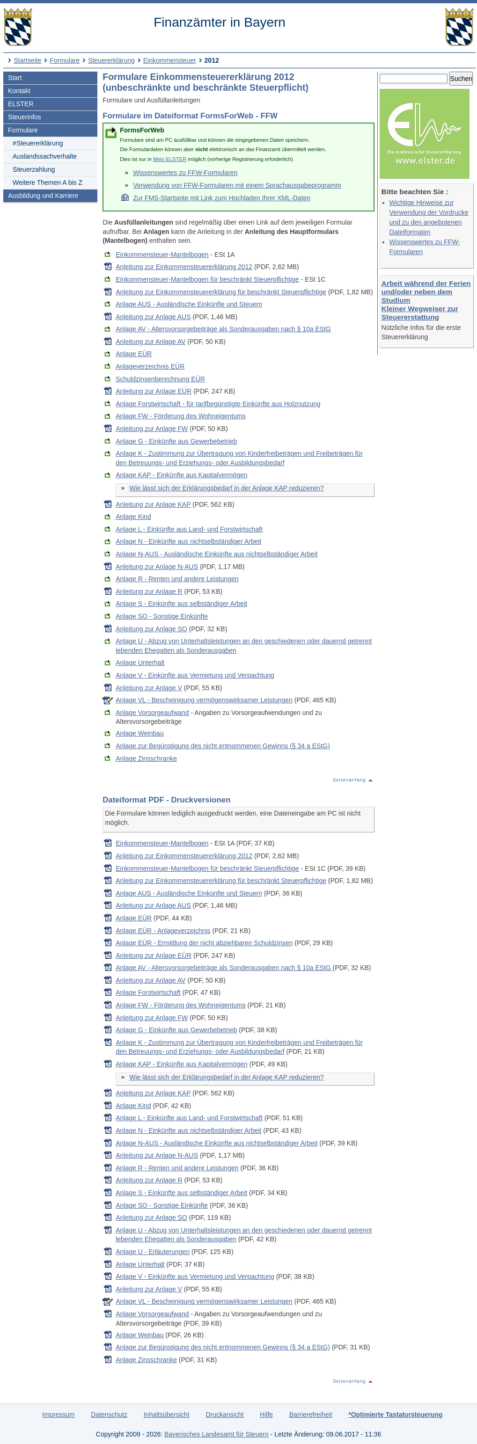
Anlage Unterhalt (140, 662)
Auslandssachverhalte (45, 156)
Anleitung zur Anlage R (149, 591)
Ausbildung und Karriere (43, 195)
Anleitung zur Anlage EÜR (153, 391)
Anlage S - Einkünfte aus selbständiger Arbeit (181, 603)
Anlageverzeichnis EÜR (150, 366)
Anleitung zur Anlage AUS (153, 317)
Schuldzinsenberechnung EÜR (160, 379)
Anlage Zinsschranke (146, 758)
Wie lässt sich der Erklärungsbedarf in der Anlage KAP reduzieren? (226, 488)
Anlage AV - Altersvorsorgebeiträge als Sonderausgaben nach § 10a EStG (223, 329)
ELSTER (20, 104)
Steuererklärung (111, 60)
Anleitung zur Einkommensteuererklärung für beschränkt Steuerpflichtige (221, 292)
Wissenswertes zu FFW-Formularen (185, 172)
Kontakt (19, 91)
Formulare (65, 60)
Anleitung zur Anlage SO (151, 629)
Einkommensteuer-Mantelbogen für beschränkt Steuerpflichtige (207, 279)
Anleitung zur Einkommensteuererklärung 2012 (184, 266)
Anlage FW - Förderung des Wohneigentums (181, 416)
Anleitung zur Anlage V (149, 688)
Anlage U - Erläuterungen (153, 1251)
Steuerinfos (24, 117)
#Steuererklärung (38, 143)
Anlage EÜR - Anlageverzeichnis (163, 930)
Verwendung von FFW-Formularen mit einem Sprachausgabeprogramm (237, 185)
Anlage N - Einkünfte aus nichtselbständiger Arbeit (188, 541)
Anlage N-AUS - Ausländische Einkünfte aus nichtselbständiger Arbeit (216, 554)
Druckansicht (224, 1414)
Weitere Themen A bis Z (47, 182)
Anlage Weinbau (139, 733)
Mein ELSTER (169, 159)
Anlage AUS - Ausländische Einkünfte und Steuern (189, 304)
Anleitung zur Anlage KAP (153, 504)
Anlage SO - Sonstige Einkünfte (162, 616)
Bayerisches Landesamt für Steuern (216, 1434)
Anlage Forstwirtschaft (148, 992)
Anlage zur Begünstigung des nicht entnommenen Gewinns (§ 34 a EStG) (223, 746)
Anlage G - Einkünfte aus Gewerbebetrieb (176, 441)
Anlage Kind (133, 516)
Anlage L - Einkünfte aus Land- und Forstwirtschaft (189, 529)
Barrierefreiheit (310, 1414)
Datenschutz (109, 1414)
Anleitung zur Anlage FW (152, 428)
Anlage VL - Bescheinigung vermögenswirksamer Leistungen (204, 700)
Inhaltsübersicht (167, 1414)
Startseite (27, 60)
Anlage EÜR (134, 353)
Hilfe (266, 1414)
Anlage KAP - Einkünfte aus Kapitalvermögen (181, 475)
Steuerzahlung (34, 169)
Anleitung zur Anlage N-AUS (157, 566)
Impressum (58, 1414)
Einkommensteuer (169, 60)
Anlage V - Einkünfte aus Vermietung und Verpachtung (195, 675)
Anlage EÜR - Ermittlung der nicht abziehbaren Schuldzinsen (204, 943)
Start (15, 77)
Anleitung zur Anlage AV (150, 341)
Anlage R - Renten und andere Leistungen (177, 579)
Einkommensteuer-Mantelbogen (162, 254)
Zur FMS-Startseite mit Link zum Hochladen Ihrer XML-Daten (221, 198)
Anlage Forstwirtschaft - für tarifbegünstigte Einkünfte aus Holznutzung (218, 404)
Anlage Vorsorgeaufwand (152, 712)
